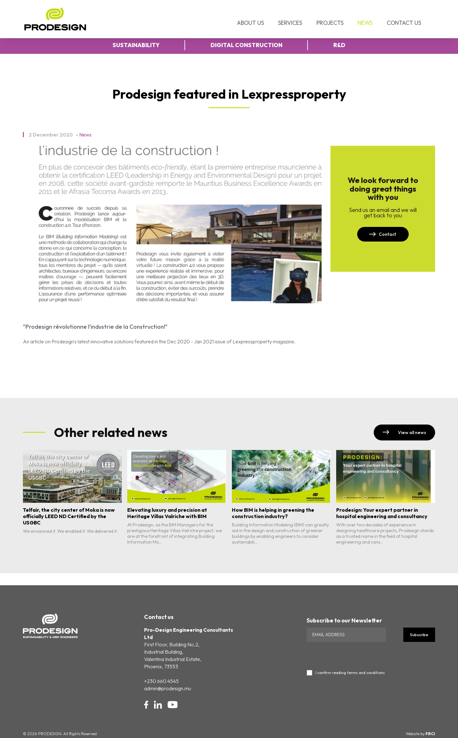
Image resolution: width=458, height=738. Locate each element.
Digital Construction (246, 45)
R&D (339, 45)
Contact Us (404, 22)
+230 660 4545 (161, 681)
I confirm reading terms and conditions (350, 673)
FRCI (430, 733)
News (364, 22)
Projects (330, 22)
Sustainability (136, 45)
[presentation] (355, 654)
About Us (250, 22)
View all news (404, 432)
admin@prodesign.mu (167, 688)
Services (290, 22)
